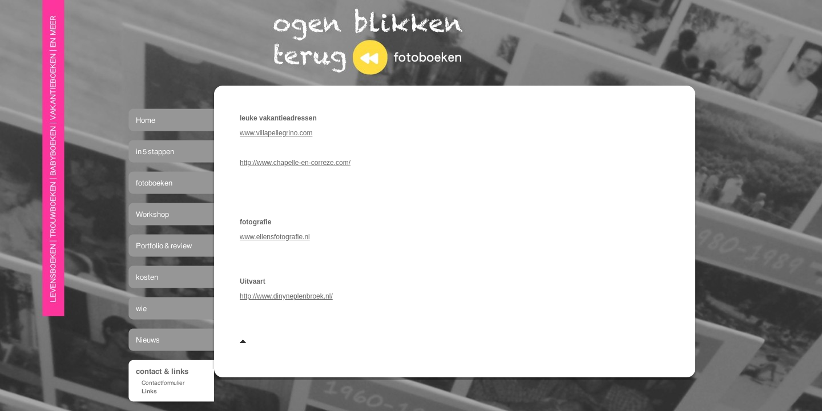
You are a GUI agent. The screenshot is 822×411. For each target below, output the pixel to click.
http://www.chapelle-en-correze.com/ (295, 163)
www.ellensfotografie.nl (275, 237)
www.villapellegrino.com (276, 133)
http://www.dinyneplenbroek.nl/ (286, 296)
